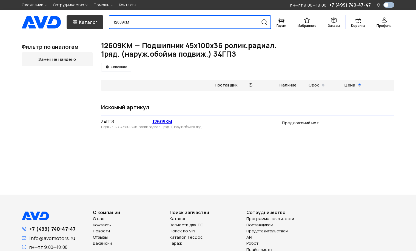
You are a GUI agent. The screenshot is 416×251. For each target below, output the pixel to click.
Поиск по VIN (182, 231)
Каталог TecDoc (186, 237)
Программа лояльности (270, 218)
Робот (252, 243)
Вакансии (102, 243)
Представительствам (267, 231)
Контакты (127, 4)
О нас (99, 218)
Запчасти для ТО (187, 225)
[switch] (388, 5)
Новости (101, 231)
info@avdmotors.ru (52, 238)
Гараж (176, 243)
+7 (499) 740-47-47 (52, 229)
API (249, 237)
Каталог (178, 218)
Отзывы (100, 237)
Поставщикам (259, 225)
